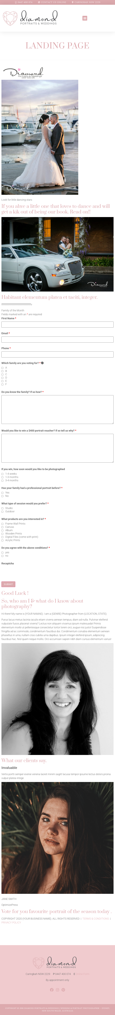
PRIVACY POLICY (11, 922)
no (6, 555)
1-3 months (11, 477)
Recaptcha (7, 563)
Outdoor (10, 511)
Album (9, 530)
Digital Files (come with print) (21, 537)
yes (7, 552)
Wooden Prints (13, 533)
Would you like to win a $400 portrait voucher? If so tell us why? (38, 430)
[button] (84, 18)
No (7, 496)
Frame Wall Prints (15, 523)
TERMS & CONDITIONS (95, 918)
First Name (8, 318)
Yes (7, 492)
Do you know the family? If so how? (22, 392)
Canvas (9, 527)
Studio (9, 508)
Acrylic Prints (12, 540)
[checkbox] (2, 368)
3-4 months (11, 480)
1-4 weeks (11, 473)
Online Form (82, 973)
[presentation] (23, 572)
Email (5, 333)
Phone (6, 348)
